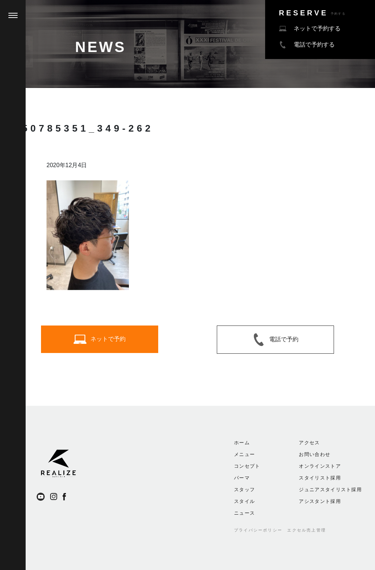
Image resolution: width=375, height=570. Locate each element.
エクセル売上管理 (306, 530)
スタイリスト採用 (320, 478)
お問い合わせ (314, 454)
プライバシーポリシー (258, 530)
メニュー (244, 454)
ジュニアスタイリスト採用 (330, 489)
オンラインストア (320, 466)
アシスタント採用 (320, 501)
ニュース (244, 513)
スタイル (244, 501)
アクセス (309, 442)
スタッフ (244, 489)
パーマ (242, 478)
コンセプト (247, 466)
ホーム (242, 442)
